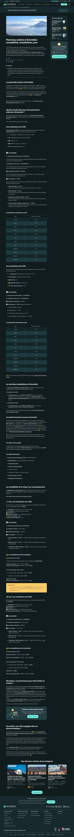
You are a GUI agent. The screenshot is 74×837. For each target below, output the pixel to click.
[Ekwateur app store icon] (58, 806)
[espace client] (69, 4)
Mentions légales (41, 834)
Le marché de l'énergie (48, 817)
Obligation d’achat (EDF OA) (15, 478)
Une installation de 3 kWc (12, 130)
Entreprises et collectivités (15, 1)
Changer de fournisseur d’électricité (8, 823)
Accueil (5, 7)
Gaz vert (5, 815)
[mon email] (32, 801)
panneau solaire (10, 131)
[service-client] (69, 1)
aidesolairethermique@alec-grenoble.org (21, 431)
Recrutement (48, 834)
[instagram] (64, 1)
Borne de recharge (34, 813)
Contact (15, 834)
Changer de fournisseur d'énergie (8, 820)
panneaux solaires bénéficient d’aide (17, 457)
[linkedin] (66, 1)
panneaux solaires (36, 52)
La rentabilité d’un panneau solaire (14, 490)
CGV (19, 834)
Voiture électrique (47, 821)
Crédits (53, 834)
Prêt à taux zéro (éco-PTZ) (14, 475)
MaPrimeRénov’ (12, 460)
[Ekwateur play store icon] (66, 806)
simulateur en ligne (13, 412)
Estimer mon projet (33, 716)
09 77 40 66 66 (54, 1)
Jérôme (32, 786)
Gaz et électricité (7, 817)
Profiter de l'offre (63, 10)
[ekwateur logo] (10, 4)
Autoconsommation (14, 7)
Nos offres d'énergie (8, 811)
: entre (20, 405)
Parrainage (60, 813)
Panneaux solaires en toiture (23, 813)
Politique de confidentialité (31, 834)
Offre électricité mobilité (35, 815)
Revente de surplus (21, 817)
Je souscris (64, 4)
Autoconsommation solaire (23, 811)
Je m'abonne (51, 801)
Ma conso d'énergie (47, 813)
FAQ (11, 834)
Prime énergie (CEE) (13, 463)
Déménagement (47, 823)
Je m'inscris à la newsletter (59, 56)
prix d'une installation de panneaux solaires (18, 387)
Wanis (9, 58)
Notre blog (46, 811)
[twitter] (62, 1)
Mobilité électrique (34, 811)
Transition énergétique (48, 815)
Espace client (60, 811)
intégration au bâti (36, 396)
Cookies (23, 834)
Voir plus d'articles (37, 792)
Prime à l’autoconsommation (15, 466)
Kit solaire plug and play (22, 815)
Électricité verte (7, 813)
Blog (9, 7)
